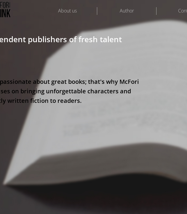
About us (67, 10)
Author (127, 10)
